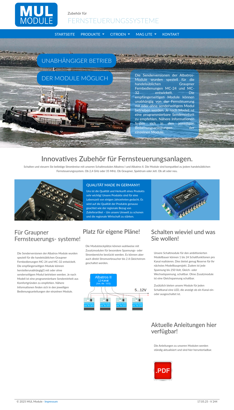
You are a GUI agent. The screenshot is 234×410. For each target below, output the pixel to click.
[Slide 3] (120, 143)
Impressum (51, 401)
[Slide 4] (127, 143)
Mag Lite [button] (144, 34)
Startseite (65, 34)
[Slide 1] (107, 143)
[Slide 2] (113, 143)
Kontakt (170, 34)
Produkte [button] (91, 34)
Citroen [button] (118, 34)
